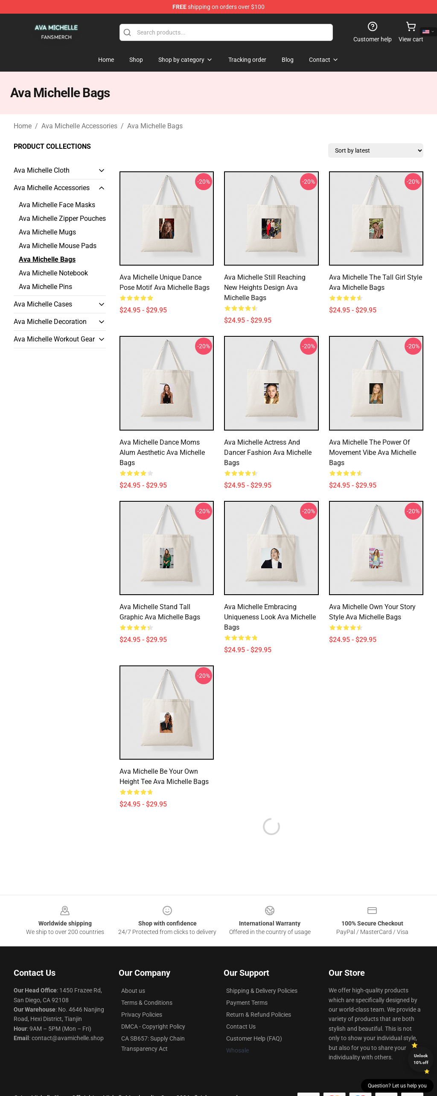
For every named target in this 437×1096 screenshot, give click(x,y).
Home (23, 126)
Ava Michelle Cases (43, 304)
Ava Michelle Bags (155, 126)
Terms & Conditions (146, 1002)
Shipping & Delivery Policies (261, 990)
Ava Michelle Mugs (47, 232)
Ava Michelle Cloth (42, 170)
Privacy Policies (141, 1014)
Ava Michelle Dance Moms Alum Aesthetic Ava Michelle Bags (162, 452)
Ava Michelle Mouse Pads (57, 246)
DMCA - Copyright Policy (153, 1026)
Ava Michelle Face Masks (57, 205)
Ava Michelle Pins (45, 287)
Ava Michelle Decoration (50, 322)
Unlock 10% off (421, 1059)
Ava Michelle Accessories (79, 126)
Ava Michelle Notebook (53, 273)
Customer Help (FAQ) (254, 1038)
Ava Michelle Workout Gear (54, 339)
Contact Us (241, 1026)
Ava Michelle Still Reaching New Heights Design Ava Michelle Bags (265, 287)
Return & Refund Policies (258, 1014)
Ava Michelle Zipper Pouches (62, 218)
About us (133, 990)
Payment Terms (247, 1002)
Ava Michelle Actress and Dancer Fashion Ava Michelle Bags (268, 452)
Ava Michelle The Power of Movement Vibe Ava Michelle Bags (372, 452)
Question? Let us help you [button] (397, 1086)
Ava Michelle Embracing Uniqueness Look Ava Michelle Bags (270, 617)
